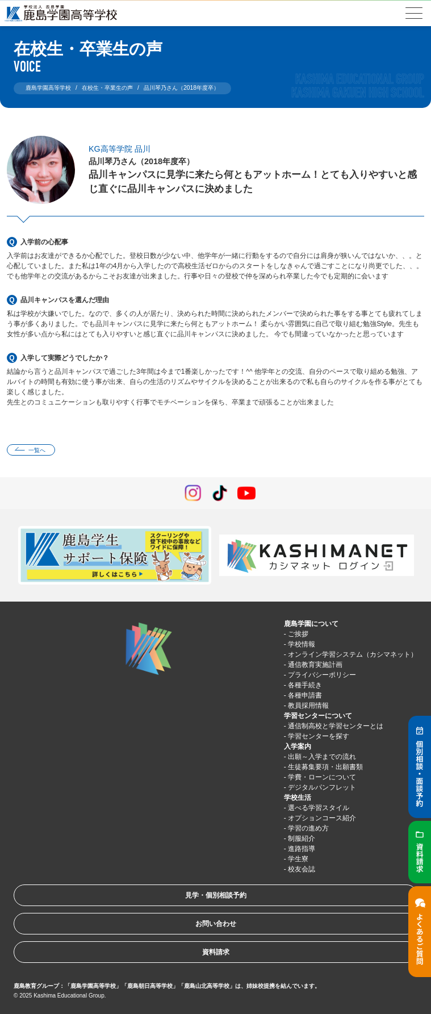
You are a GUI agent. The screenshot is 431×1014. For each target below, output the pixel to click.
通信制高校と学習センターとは (335, 726)
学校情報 (301, 644)
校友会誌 (301, 869)
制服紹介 (301, 838)
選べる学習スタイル (318, 808)
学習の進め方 (308, 828)
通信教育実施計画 (315, 665)
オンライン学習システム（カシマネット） (352, 654)
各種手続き (305, 685)
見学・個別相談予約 (215, 895)
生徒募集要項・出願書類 (325, 767)
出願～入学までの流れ (322, 757)
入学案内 (297, 746)
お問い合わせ (215, 924)
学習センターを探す (318, 736)
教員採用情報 (308, 706)
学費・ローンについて (322, 777)
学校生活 (297, 798)
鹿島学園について (311, 624)
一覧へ (36, 450)
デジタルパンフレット (322, 787)
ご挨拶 (298, 634)
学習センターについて (318, 716)
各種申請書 (305, 695)
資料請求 (215, 952)
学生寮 (298, 859)
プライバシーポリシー (322, 675)
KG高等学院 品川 (119, 148)
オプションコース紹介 (322, 818)
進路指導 (301, 849)
